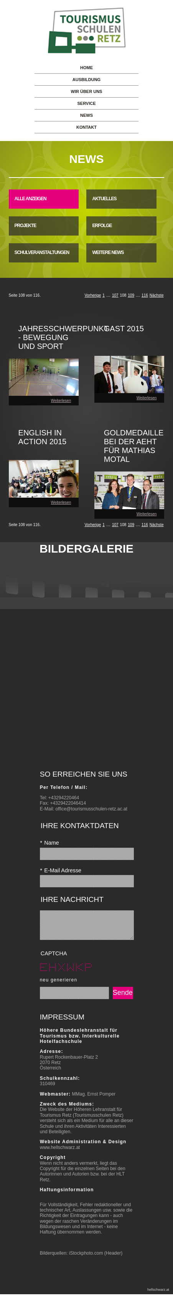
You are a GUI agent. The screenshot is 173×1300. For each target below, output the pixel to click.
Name (49, 842)
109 (131, 295)
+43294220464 (63, 797)
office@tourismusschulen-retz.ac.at (91, 809)
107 (115, 295)
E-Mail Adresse (60, 870)
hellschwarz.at (158, 1295)
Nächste (157, 295)
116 (145, 295)
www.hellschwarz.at (60, 1153)
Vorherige (92, 295)
